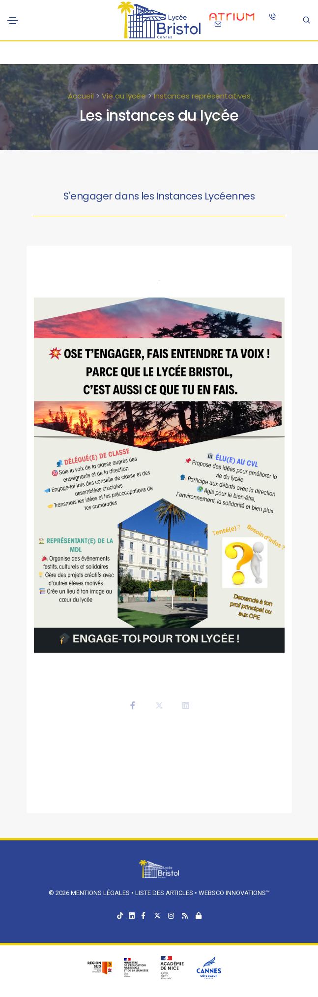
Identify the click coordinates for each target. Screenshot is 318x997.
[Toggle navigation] (12, 20)
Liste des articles (165, 893)
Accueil (81, 96)
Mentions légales (100, 893)
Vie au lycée (124, 96)
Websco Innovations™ (234, 893)
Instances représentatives (202, 96)
